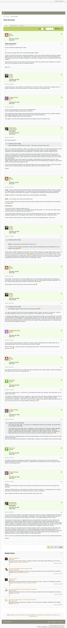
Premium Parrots (14, 570)
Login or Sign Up (59, 1)
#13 (61, 457)
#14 (61, 481)
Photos (22, 25)
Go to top (61, 621)
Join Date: (11, 38)
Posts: (10, 40)
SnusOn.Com (13, 601)
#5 (61, 187)
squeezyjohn (13, 590)
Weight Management (14, 558)
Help (49, 621)
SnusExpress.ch (33, 616)
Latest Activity (14, 25)
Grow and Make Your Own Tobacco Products (25, 582)
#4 (61, 137)
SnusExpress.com (22, 615)
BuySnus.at (50, 615)
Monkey (12, 559)
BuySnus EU (42, 615)
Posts (6, 25)
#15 (61, 512)
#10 (61, 367)
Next (60, 547)
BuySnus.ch (56, 615)
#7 (61, 276)
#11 (61, 389)
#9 (61, 340)
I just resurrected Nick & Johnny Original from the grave (23, 589)
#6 (61, 236)
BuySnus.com (13, 615)
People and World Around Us (21, 562)
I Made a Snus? (13, 579)
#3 (61, 107)
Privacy (54, 621)
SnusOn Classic (8, 621)
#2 (61, 84)
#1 (61, 43)
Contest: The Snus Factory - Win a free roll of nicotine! (22, 599)
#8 (61, 303)
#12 (61, 419)
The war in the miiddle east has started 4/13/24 (20, 568)
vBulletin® (56, 625)
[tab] (6, 25)
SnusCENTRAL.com (33, 615)
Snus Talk (16, 593)
